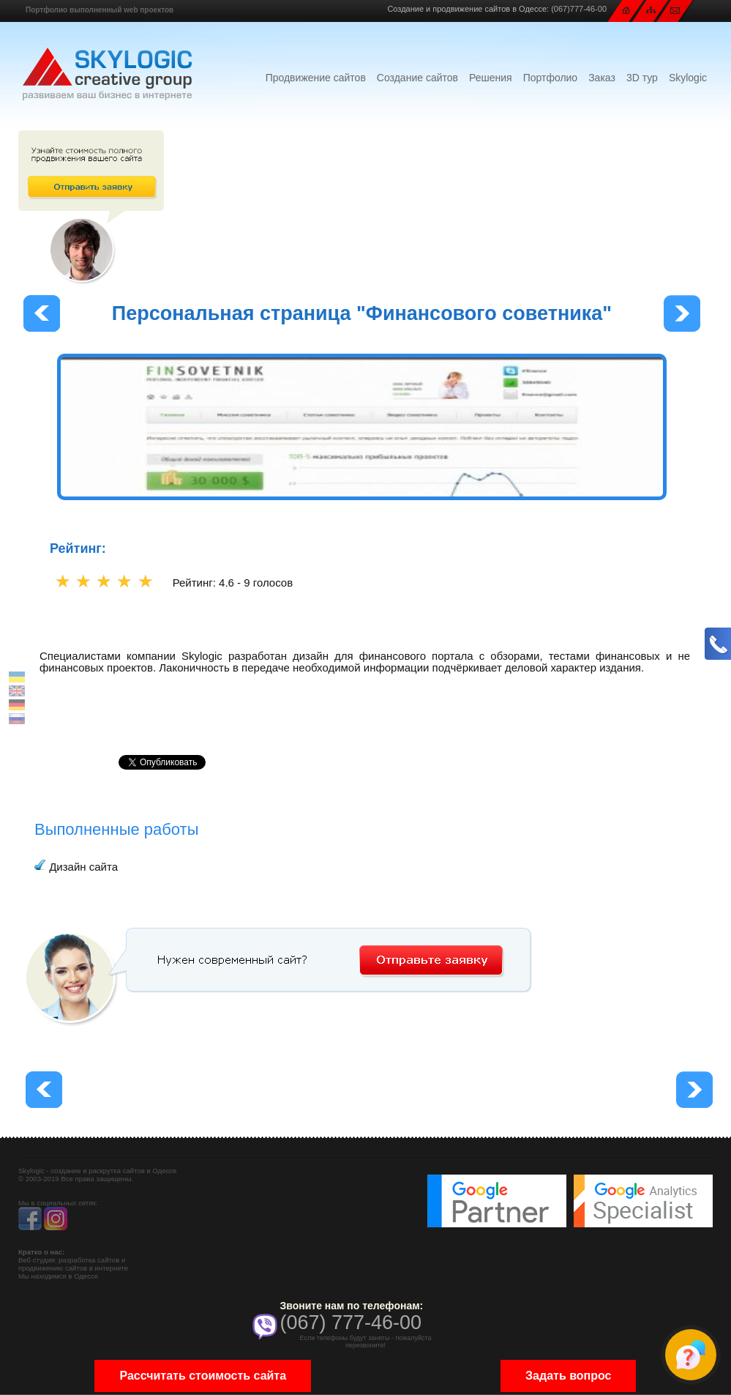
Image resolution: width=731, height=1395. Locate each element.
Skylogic (688, 77)
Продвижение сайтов (316, 77)
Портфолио (550, 77)
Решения (490, 77)
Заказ (601, 77)
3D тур (642, 77)
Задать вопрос (568, 1375)
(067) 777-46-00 (350, 1322)
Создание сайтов (417, 77)
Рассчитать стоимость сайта (202, 1375)
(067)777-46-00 (579, 8)
